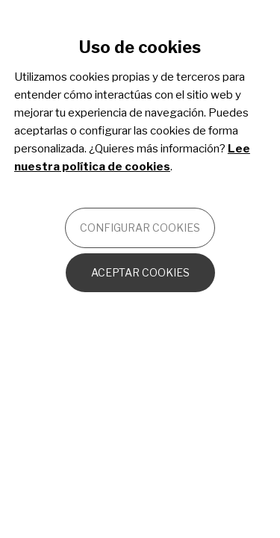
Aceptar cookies (140, 272)
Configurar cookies (140, 227)
